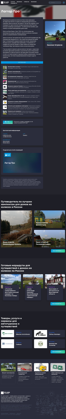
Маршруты (14, 3)
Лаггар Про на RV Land (18, 181)
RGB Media (18, 414)
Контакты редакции (4, 413)
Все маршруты (57, 303)
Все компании (57, 351)
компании (8, 186)
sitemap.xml (19, 413)
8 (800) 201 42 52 (7, 135)
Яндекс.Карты (6, 142)
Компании (34, 1)
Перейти (25, 135)
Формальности (12, 413)
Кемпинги (19, 1)
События (26, 1)
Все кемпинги (58, 251)
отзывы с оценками (24, 121)
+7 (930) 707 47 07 (7, 136)
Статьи (13, 1)
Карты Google (6, 141)
